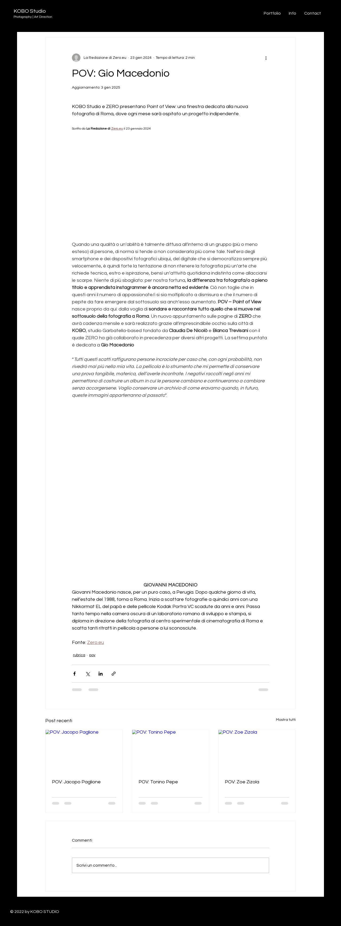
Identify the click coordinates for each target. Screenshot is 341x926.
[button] (312, 13)
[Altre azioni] (266, 58)
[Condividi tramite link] (113, 673)
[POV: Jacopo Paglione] (84, 751)
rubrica (79, 655)
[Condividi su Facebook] (74, 673)
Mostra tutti (286, 720)
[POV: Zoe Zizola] (256, 751)
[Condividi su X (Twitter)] (87, 673)
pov (92, 655)
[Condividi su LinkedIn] (100, 673)
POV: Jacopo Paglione (76, 781)
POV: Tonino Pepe (158, 781)
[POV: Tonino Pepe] (170, 751)
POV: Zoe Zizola (242, 781)
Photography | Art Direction (33, 17)
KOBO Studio (30, 11)
